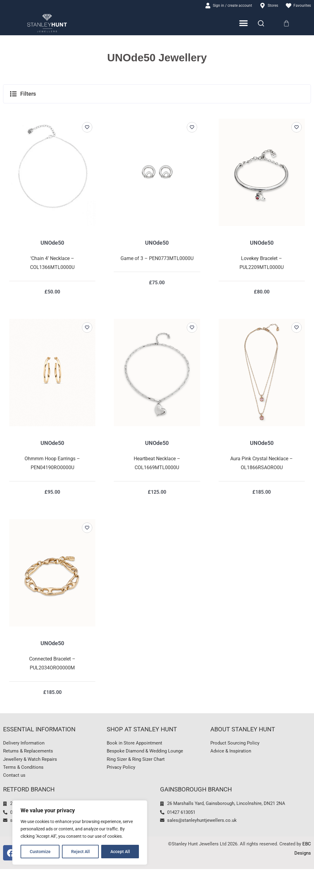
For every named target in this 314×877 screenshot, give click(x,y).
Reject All (80, 851)
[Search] (261, 24)
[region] (79, 832)
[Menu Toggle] (244, 24)
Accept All (120, 851)
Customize (40, 851)
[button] (157, 95)
